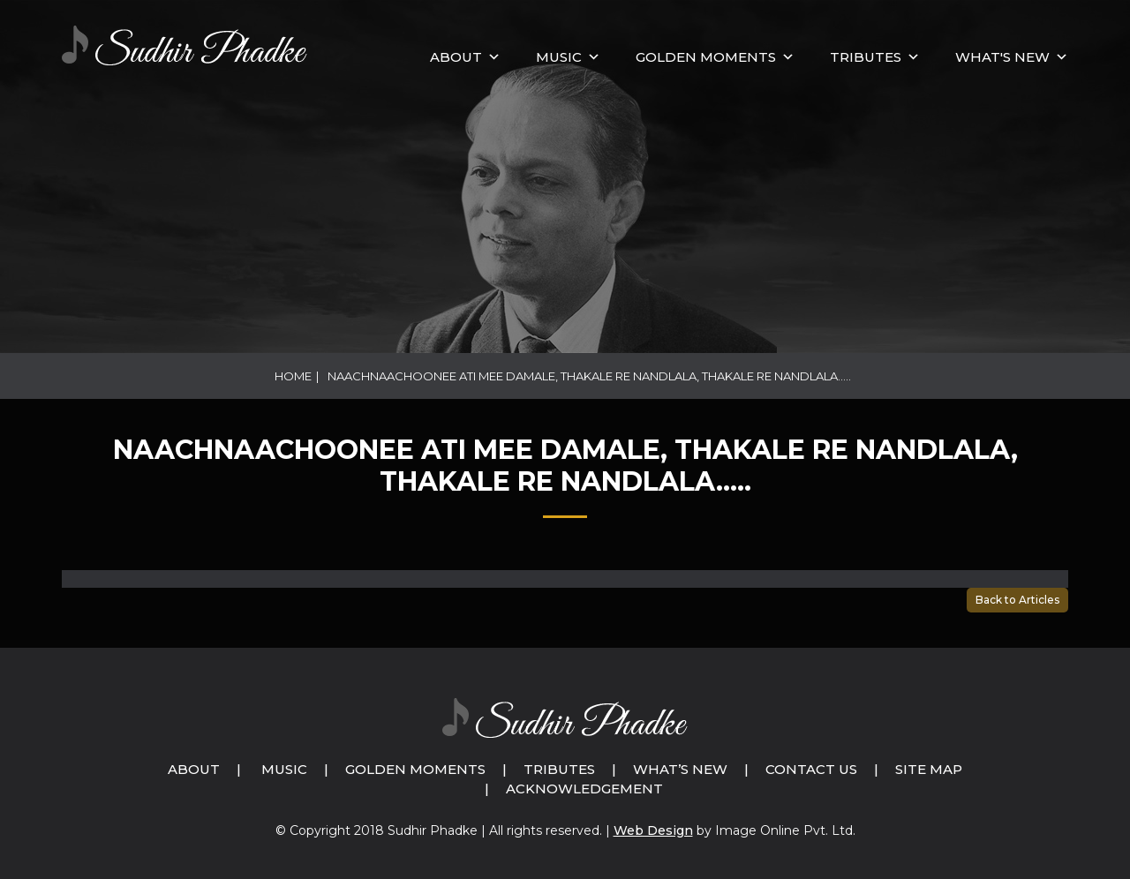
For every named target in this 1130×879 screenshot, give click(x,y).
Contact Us (811, 769)
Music (284, 769)
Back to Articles (1017, 599)
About (456, 57)
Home (293, 376)
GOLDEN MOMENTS (706, 57)
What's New (1002, 57)
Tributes (865, 57)
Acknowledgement (584, 788)
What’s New (680, 769)
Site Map (928, 769)
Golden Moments (415, 769)
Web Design (653, 830)
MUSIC (559, 57)
